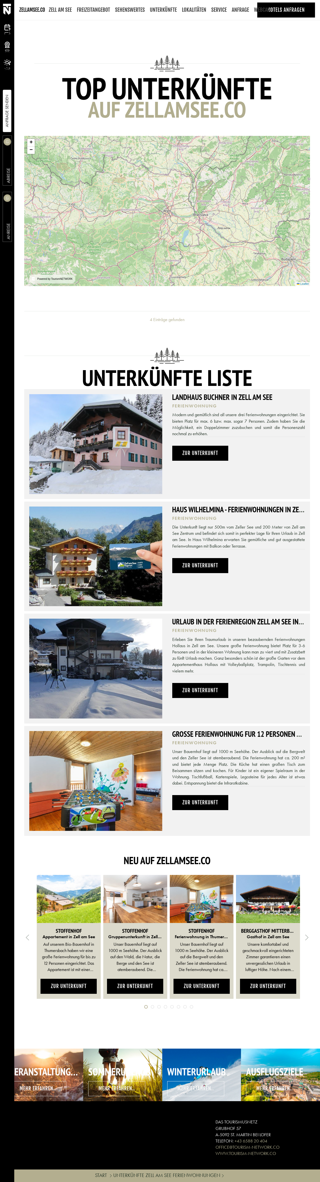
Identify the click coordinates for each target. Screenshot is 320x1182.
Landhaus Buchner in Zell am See (222, 397)
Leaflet (303, 283)
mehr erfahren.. (38, 1088)
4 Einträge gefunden (167, 319)
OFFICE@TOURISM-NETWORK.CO (248, 1147)
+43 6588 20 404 (250, 1141)
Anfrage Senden (7, 111)
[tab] (146, 1007)
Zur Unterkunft (200, 453)
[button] (31, 142)
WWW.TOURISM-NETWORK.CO (246, 1153)
